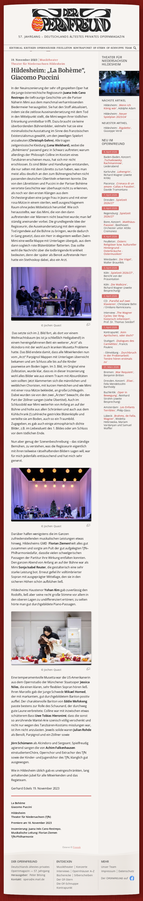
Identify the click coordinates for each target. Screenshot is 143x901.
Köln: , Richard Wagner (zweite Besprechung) (118, 287)
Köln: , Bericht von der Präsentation (119, 276)
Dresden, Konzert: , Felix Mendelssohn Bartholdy (119, 384)
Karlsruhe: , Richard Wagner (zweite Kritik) (118, 175)
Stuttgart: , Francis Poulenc (119, 344)
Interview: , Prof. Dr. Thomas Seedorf (119, 317)
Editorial (16, 48)
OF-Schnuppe (115, 48)
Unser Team (108, 867)
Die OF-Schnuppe (67, 883)
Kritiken (30, 48)
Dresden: (115, 201)
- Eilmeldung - (120, 357)
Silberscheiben (83, 875)
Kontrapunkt (82, 48)
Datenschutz (126, 871)
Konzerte (81, 867)
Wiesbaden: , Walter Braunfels (118, 261)
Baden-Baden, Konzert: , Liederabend (117, 162)
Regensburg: (117, 215)
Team (128, 48)
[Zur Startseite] (71, 20)
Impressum (108, 871)
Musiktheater (49, 59)
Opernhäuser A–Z (83, 871)
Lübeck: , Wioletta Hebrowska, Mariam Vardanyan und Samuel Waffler (120, 422)
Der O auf (114, 878)
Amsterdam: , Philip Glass (119, 409)
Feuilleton (64, 48)
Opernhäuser (46, 48)
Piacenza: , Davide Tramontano (119, 186)
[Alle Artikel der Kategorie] (119, 83)
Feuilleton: (120, 248)
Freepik (77, 847)
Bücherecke (64, 875)
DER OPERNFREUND (24, 861)
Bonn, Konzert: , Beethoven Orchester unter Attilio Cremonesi (120, 226)
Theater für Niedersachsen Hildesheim (38, 63)
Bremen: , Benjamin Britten (119, 374)
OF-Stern (99, 48)
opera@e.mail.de (34, 879)
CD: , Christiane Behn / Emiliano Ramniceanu (120, 304)
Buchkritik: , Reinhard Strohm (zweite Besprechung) (116, 397)
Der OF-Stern (65, 879)
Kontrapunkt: (119, 334)
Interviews (63, 871)
